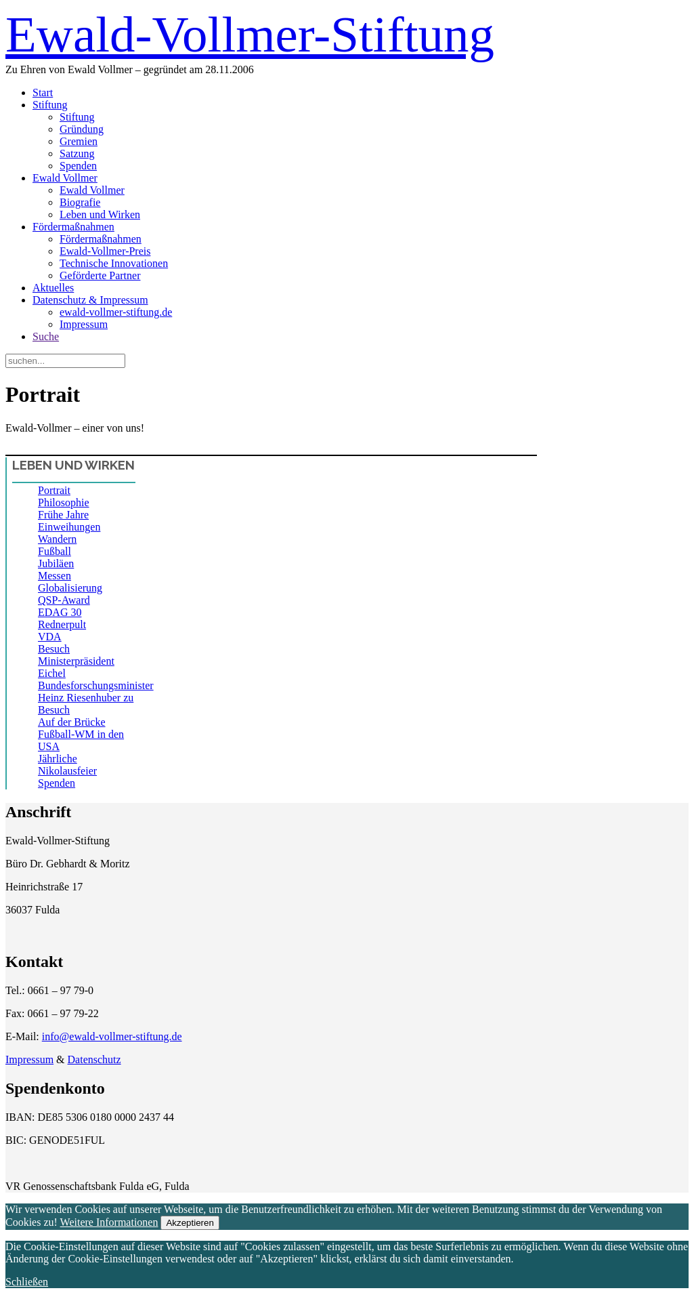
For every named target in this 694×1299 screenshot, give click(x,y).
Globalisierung (70, 588)
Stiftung (50, 104)
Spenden (78, 165)
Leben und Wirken (100, 214)
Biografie (80, 202)
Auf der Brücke (72, 722)
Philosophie (63, 502)
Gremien (78, 141)
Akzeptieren (189, 1223)
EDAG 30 (59, 612)
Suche (45, 336)
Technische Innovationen (114, 263)
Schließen (26, 1281)
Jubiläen (56, 563)
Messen (54, 575)
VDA (50, 636)
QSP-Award (64, 600)
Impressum (84, 324)
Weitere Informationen (109, 1222)
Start (42, 92)
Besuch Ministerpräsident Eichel (76, 661)
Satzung (77, 153)
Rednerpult (62, 624)
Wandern (57, 539)
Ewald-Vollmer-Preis (105, 251)
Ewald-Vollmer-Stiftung (249, 34)
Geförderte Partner (100, 275)
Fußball (54, 551)
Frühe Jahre (63, 514)
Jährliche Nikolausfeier (67, 765)
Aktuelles (53, 287)
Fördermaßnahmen (73, 226)
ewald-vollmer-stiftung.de (116, 312)
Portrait (54, 490)
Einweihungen (69, 527)
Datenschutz (94, 1059)
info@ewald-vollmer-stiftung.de (112, 1036)
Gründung (82, 129)
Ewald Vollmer (64, 178)
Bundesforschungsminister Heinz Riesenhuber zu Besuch (96, 698)
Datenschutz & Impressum (90, 300)
